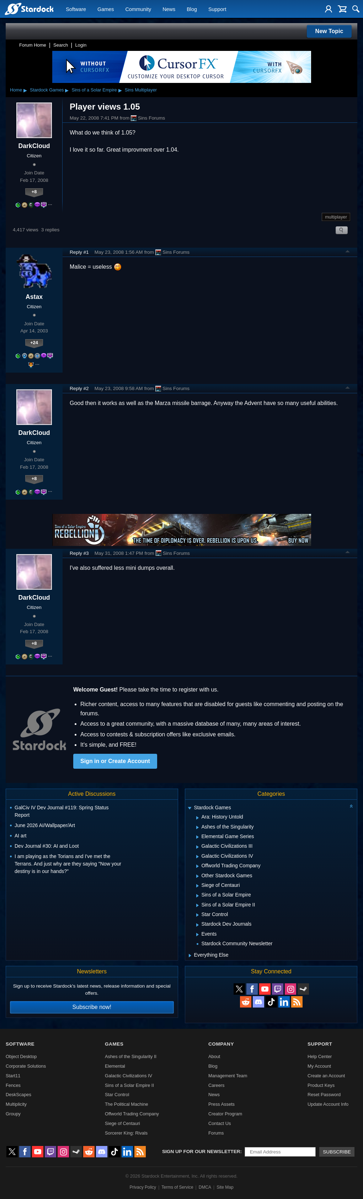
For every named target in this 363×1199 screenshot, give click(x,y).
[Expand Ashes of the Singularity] (197, 827)
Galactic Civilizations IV (128, 1075)
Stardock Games (47, 90)
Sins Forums (148, 118)
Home (16, 90)
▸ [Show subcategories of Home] (25, 90)
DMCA (205, 1187)
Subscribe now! (92, 1007)
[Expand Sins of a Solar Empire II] (197, 905)
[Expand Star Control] (197, 915)
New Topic (329, 31)
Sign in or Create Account (115, 761)
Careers (216, 1085)
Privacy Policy (142, 1187)
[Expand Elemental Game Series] (197, 837)
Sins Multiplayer (141, 90)
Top (347, 252)
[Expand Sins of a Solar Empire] (197, 896)
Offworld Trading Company (132, 1113)
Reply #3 (79, 553)
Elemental (115, 1066)
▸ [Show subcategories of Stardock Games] (67, 90)
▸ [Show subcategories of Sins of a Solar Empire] (120, 90)
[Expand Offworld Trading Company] (197, 866)
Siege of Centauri (122, 1123)
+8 (34, 191)
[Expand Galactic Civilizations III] (197, 847)
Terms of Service (177, 1187)
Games (105, 9)
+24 (34, 342)
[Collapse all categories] (351, 806)
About (214, 1056)
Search (60, 45)
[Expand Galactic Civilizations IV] (197, 856)
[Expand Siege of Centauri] (197, 886)
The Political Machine (126, 1104)
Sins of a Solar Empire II (129, 1085)
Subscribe (337, 1152)
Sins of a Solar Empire (94, 90)
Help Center (320, 1056)
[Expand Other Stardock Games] (197, 876)
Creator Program (225, 1113)
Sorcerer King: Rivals (126, 1133)
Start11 (13, 1075)
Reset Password (324, 1094)
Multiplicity (16, 1104)
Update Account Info (328, 1104)
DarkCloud (34, 145)
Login (80, 45)
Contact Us (219, 1123)
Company (221, 1044)
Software (76, 9)
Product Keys (321, 1085)
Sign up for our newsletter (201, 1151)
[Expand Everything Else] (190, 955)
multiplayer (336, 217)
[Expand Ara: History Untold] (197, 818)
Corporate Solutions (26, 1066)
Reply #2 (79, 388)
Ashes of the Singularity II (130, 1056)
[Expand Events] (197, 934)
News (168, 9)
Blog (192, 9)
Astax (34, 296)
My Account (319, 1066)
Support (217, 9)
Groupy (13, 1113)
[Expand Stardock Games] (190, 808)
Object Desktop (21, 1056)
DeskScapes (18, 1094)
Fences (13, 1085)
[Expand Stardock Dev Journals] (197, 925)
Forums (216, 1133)
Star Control (117, 1094)
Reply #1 (79, 252)
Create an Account (326, 1075)
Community (138, 9)
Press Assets (221, 1104)
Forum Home (32, 45)
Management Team (227, 1075)
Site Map (225, 1187)
